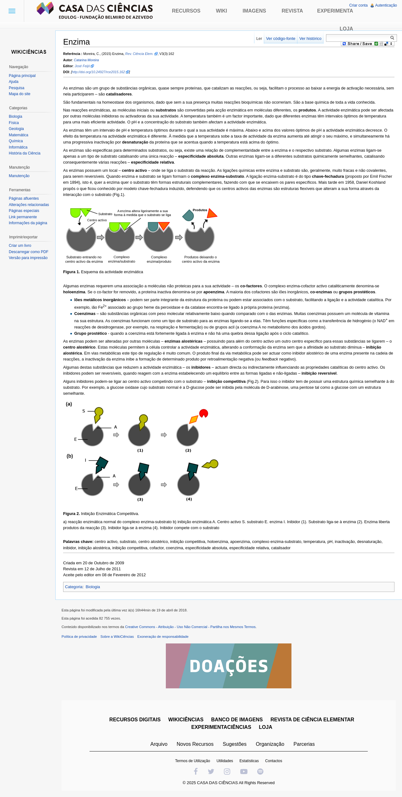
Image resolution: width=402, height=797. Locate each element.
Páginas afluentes (24, 198)
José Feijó (82, 66)
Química (16, 141)
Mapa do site (19, 94)
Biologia (93, 586)
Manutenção (19, 176)
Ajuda (14, 81)
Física (14, 123)
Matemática (18, 135)
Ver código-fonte (280, 38)
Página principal (22, 75)
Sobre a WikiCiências (117, 636)
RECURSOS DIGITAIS (134, 719)
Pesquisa (16, 88)
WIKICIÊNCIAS (186, 719)
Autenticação (386, 5)
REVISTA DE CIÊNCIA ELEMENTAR (312, 719)
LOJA (265, 727)
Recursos (186, 11)
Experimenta (335, 11)
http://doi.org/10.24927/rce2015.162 (98, 72)
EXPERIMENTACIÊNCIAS (221, 727)
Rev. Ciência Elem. (139, 54)
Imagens (254, 11)
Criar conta (358, 5)
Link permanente (23, 217)
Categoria (74, 586)
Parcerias (304, 744)
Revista (292, 11)
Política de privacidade (79, 636)
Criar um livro (20, 245)
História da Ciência (25, 153)
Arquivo (158, 744)
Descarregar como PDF (28, 252)
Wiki (221, 11)
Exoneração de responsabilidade (162, 636)
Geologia (16, 129)
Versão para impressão (28, 258)
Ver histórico (310, 38)
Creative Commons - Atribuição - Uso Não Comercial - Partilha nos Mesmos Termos (190, 627)
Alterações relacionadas (29, 205)
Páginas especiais (24, 211)
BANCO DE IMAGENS (237, 719)
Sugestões (235, 744)
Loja (346, 28)
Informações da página (28, 223)
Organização (270, 744)
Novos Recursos (195, 744)
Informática (18, 147)
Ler (259, 38)
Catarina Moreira (86, 60)
